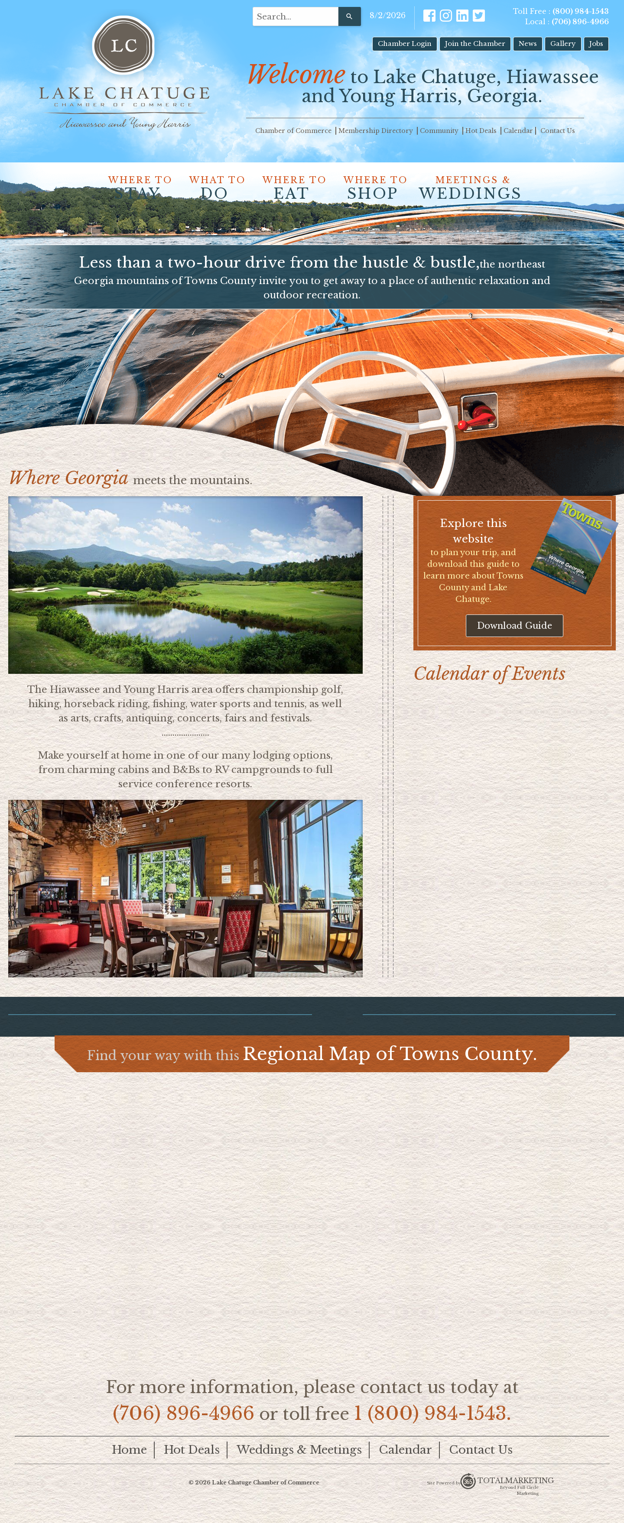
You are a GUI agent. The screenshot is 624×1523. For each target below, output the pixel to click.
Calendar (518, 131)
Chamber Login (405, 43)
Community (440, 131)
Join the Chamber (475, 43)
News (528, 43)
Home (129, 1463)
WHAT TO (214, 189)
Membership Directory (376, 131)
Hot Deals (481, 131)
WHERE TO (137, 189)
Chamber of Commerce (294, 131)
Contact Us (557, 131)
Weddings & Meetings (299, 1463)
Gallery (563, 43)
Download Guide (514, 639)
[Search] (349, 16)
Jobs (596, 43)
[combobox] (295, 16)
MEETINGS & (470, 189)
